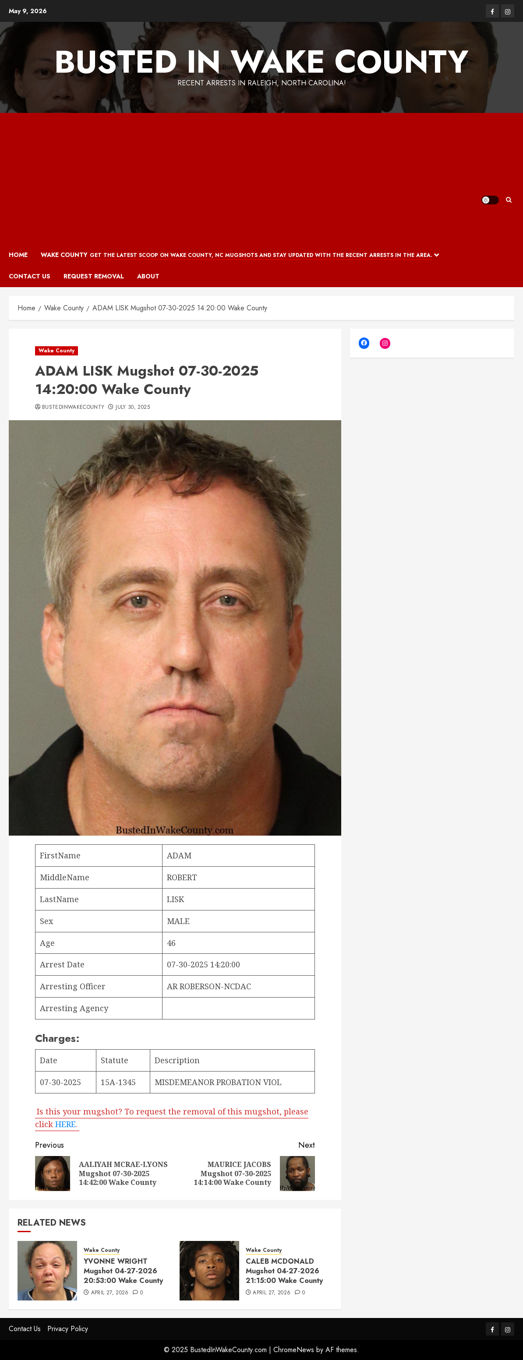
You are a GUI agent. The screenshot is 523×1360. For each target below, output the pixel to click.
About (148, 276)
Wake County (236, 255)
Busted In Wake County (261, 61)
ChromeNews (293, 1350)
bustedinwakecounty (73, 407)
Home (18, 254)
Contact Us (29, 276)
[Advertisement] (245, 178)
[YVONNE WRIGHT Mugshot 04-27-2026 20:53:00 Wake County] (47, 1270)
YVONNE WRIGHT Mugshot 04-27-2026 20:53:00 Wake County (123, 1271)
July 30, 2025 (133, 407)
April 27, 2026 (110, 1293)
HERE (65, 1123)
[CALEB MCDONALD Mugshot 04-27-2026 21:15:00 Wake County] (209, 1270)
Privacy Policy (67, 1329)
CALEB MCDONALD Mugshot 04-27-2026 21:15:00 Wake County (284, 1271)
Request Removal (94, 276)
